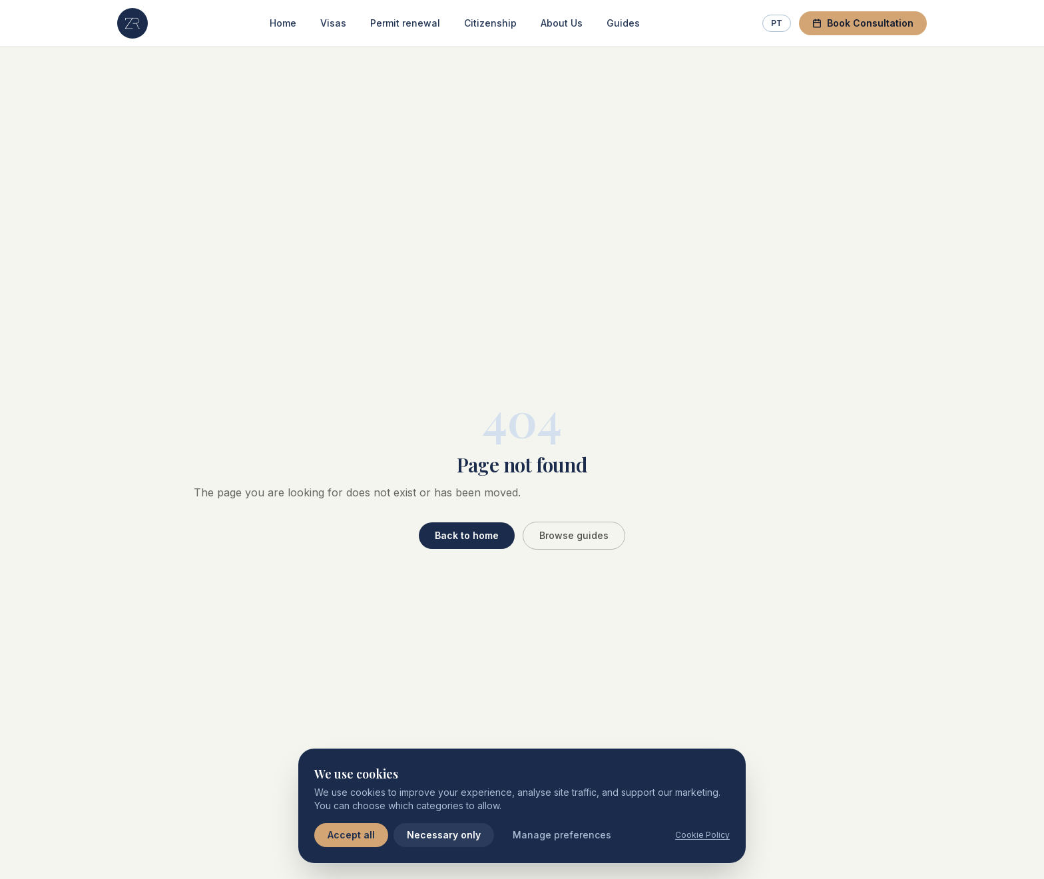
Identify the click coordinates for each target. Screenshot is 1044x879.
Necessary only (444, 834)
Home (283, 23)
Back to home (467, 535)
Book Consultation (863, 23)
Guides (623, 23)
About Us (562, 23)
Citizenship (490, 23)
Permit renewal (405, 23)
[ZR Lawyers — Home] (132, 23)
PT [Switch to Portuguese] (776, 23)
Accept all (351, 834)
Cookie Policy (702, 835)
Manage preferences (562, 834)
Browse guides (574, 535)
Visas (333, 23)
